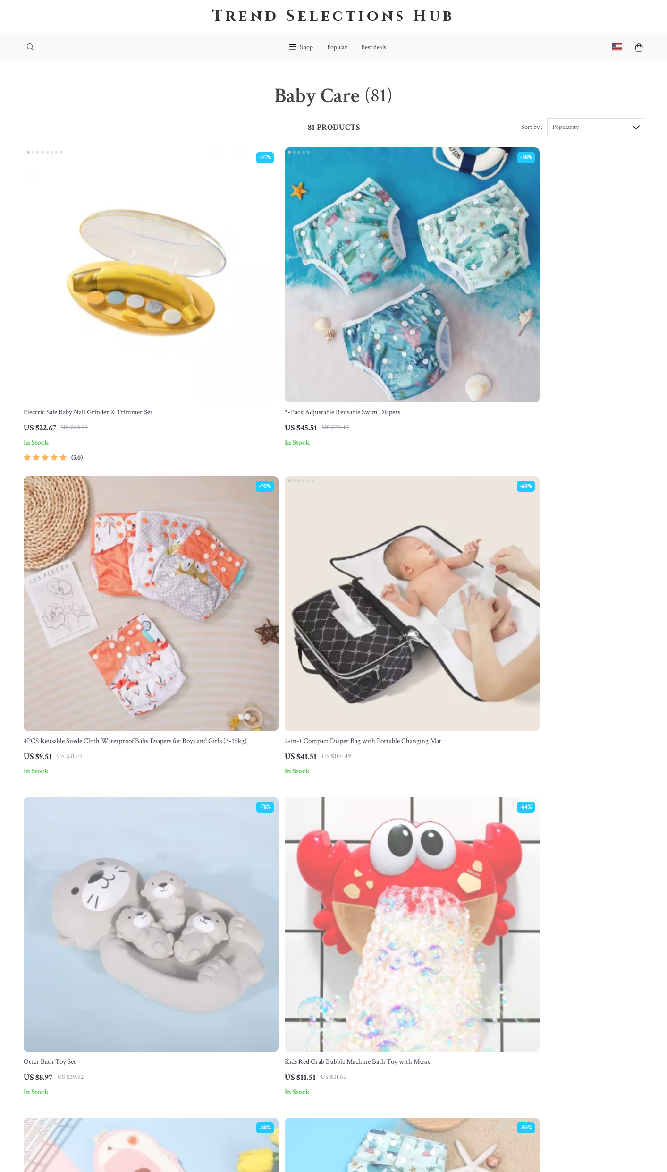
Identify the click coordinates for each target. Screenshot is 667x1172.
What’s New (399, 959)
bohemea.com (498, 928)
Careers (223, 975)
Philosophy (228, 1084)
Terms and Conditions (413, 1006)
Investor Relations (238, 1037)
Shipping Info (317, 944)
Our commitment (503, 982)
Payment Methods (323, 990)
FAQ (304, 959)
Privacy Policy (401, 990)
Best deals (373, 47)
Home (390, 928)
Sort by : (531, 128)
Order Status (315, 1006)
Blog (218, 928)
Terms (271, 1152)
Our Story (226, 944)
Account (393, 975)
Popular (337, 47)
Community (229, 1099)
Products (394, 944)
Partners (224, 1053)
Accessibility (316, 1152)
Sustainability (232, 1068)
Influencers (228, 1006)
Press (219, 990)
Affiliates (225, 1022)
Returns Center (319, 975)
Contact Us (313, 928)
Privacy (288, 1152)
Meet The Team (234, 959)
